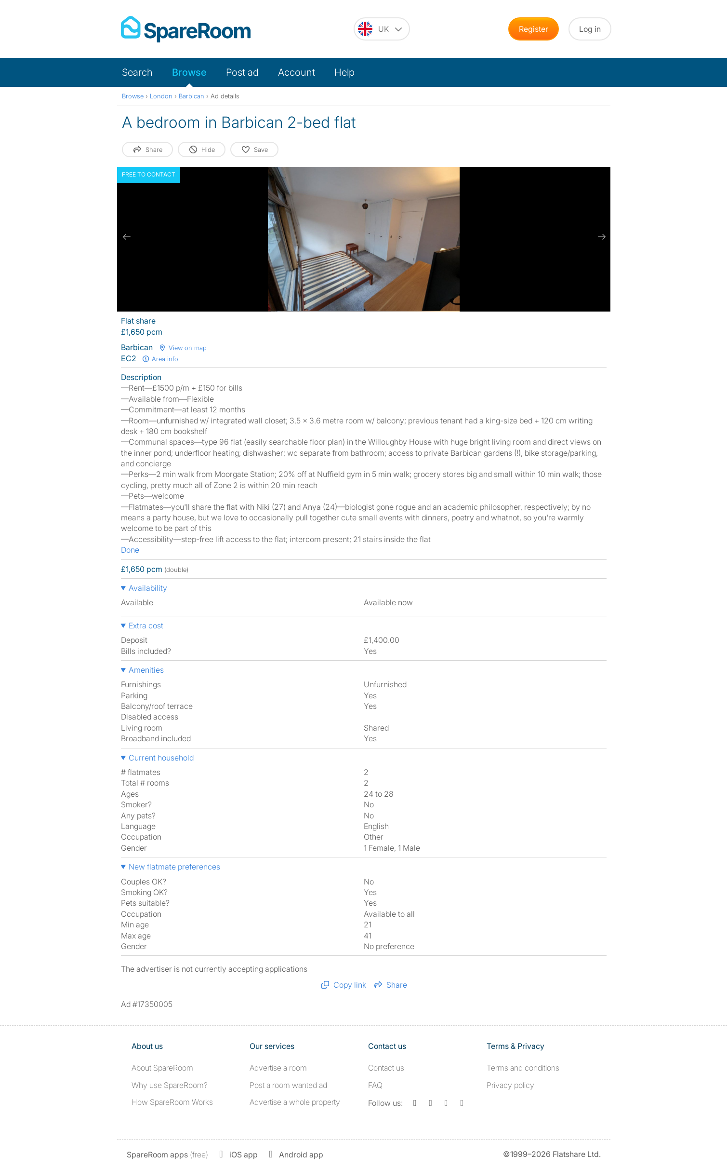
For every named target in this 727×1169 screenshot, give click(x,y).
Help (344, 72)
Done (130, 550)
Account (296, 72)
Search (137, 72)
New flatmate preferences (174, 866)
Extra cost (146, 625)
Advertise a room (278, 1068)
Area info (160, 359)
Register (533, 29)
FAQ (375, 1085)
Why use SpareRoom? (170, 1085)
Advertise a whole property (295, 1102)
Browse (189, 72)
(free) (167, 1154)
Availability (148, 588)
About (162, 1068)
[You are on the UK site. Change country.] (382, 29)
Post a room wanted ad (288, 1085)
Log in (590, 29)
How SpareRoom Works (172, 1102)
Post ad (242, 72)
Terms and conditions (523, 1068)
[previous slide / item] (126, 237)
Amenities (146, 670)
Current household (161, 757)
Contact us (386, 1068)
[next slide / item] (600, 237)
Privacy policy (510, 1085)
